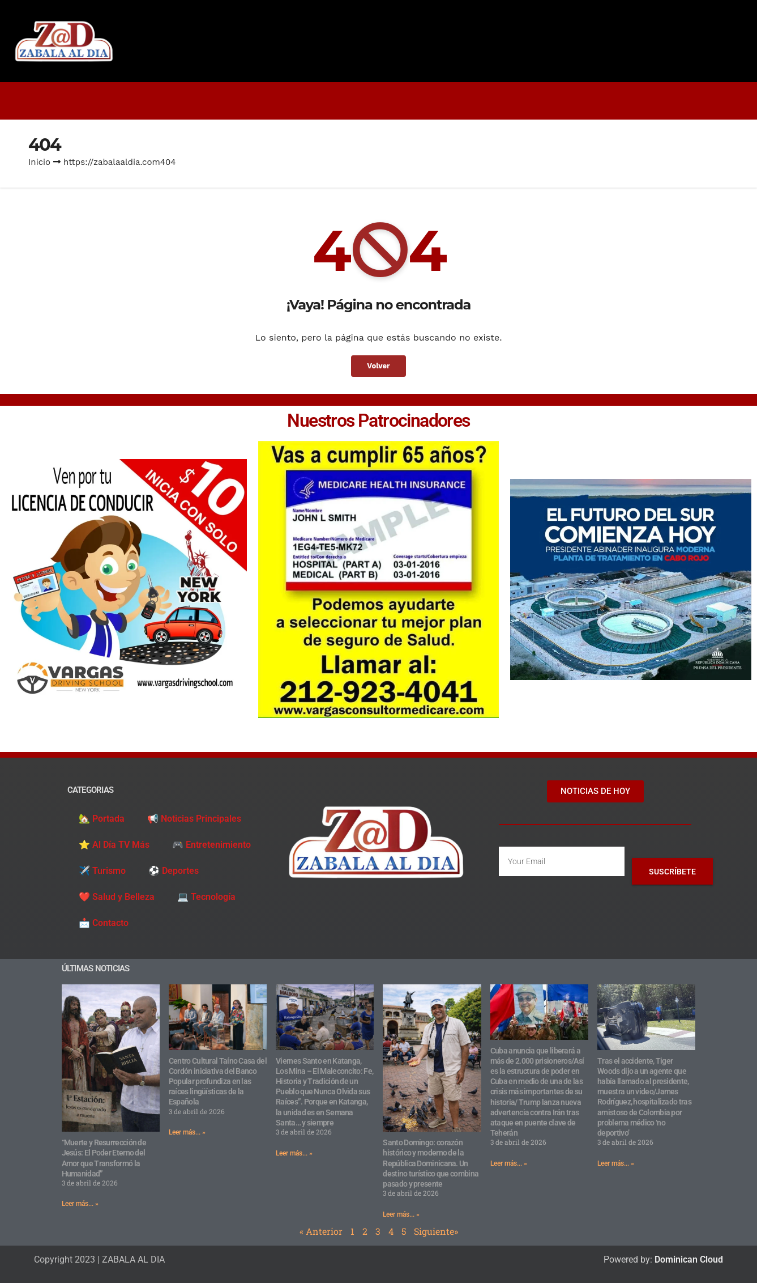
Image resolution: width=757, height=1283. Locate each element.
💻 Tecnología (206, 896)
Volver (379, 365)
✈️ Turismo (102, 870)
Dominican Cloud (687, 1259)
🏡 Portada (102, 818)
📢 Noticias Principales (194, 818)
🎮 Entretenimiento (211, 844)
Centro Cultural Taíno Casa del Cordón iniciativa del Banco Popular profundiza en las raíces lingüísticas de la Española (218, 1081)
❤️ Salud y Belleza (117, 896)
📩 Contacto (104, 922)
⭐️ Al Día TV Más (114, 844)
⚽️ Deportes (173, 870)
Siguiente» (436, 1231)
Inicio (39, 162)
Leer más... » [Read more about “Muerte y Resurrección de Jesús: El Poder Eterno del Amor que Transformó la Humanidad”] (80, 1204)
